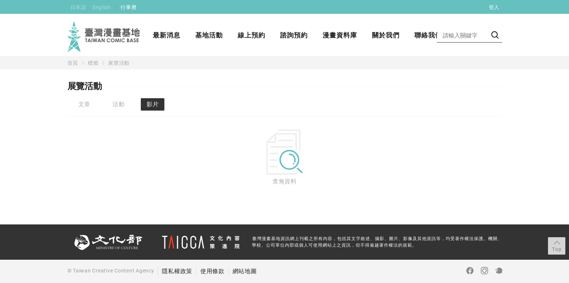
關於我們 (386, 35)
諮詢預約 (294, 35)
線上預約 (251, 35)
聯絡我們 (428, 35)
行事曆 (128, 7)
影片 (153, 104)
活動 (118, 104)
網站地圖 (245, 271)
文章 (84, 104)
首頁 (72, 63)
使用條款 (212, 271)
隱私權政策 (177, 271)
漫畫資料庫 (340, 35)
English (102, 7)
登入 (494, 7)
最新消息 (166, 35)
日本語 (78, 7)
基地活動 (209, 35)
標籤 (93, 63)
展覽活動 (119, 63)
